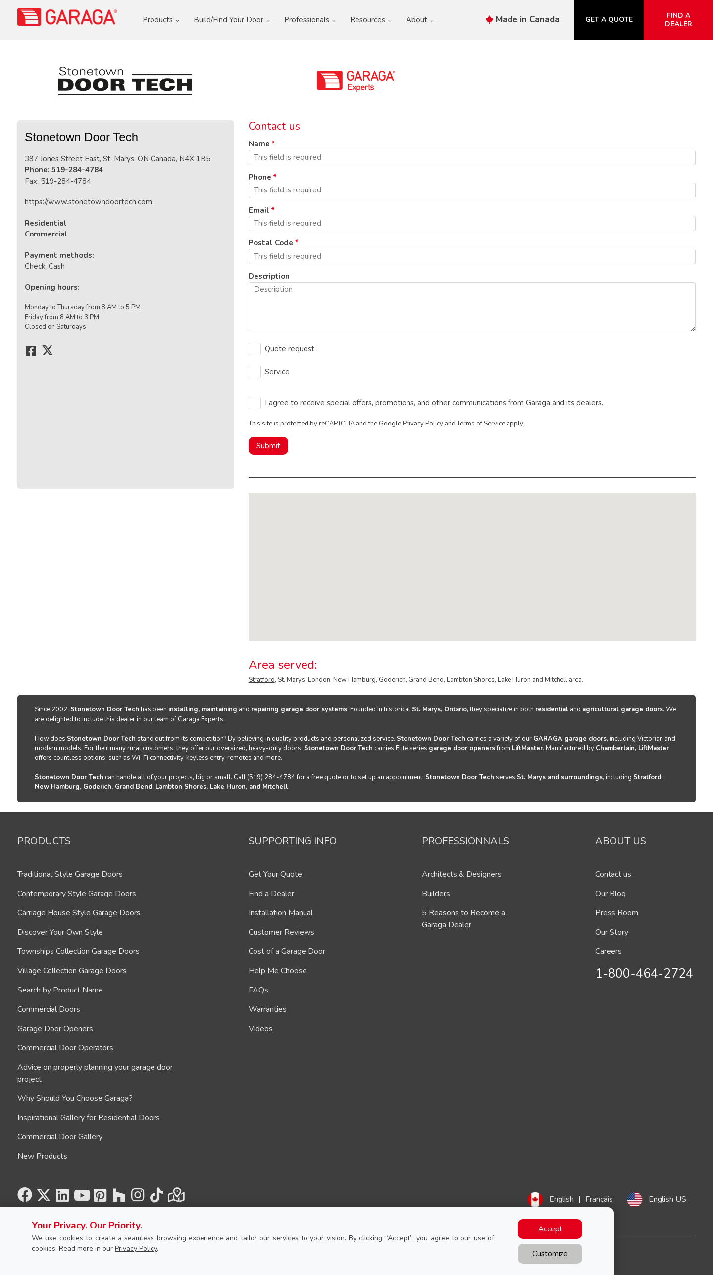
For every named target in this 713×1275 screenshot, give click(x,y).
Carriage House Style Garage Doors (79, 912)
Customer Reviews (281, 932)
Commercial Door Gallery (59, 1137)
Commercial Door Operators (65, 1047)
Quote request (289, 349)
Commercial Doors (48, 1009)
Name (259, 144)
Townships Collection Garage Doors (78, 951)
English (561, 1199)
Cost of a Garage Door (287, 951)
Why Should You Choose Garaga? (75, 1098)
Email (259, 210)
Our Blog (610, 893)
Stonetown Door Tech (104, 709)
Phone (260, 177)
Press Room (616, 912)
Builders (436, 893)
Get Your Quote (275, 874)
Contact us (613, 874)
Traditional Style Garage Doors (70, 874)
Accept (550, 1229)
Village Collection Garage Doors (72, 970)
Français (599, 1199)
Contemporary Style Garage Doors (76, 893)
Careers (608, 951)
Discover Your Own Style (60, 932)
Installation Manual (281, 912)
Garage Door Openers (55, 1028)
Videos (261, 1028)
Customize (550, 1254)
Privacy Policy (423, 423)
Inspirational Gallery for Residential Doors (88, 1117)
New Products (42, 1156)
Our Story (611, 932)
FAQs (258, 990)
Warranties (268, 1009)
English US (667, 1199)
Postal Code (271, 243)
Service (277, 372)
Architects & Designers (462, 874)
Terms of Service (481, 423)
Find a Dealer (271, 893)
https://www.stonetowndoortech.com (88, 202)
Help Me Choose (278, 970)
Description (269, 276)
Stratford (262, 679)
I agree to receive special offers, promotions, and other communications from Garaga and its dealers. (434, 403)
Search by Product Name (60, 990)
